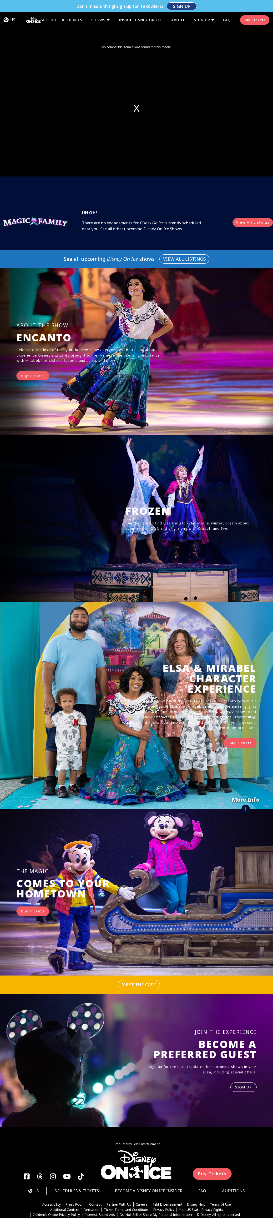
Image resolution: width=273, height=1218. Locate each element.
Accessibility (51, 1180)
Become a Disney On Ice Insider (148, 1166)
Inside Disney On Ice (140, 7)
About (178, 7)
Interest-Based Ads (100, 1190)
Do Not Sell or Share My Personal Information (156, 1190)
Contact (95, 1180)
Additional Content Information (74, 1185)
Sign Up (202, 7)
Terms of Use (220, 1180)
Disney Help (196, 1180)
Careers (142, 1180)
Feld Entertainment (167, 1180)
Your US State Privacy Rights (201, 1185)
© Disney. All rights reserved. (219, 1190)
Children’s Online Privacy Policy (56, 1190)
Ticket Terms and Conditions (126, 1185)
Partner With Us (118, 1180)
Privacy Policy (163, 1185)
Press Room (75, 1180)
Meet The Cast (138, 960)
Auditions (233, 1166)
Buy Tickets (254, 7)
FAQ (227, 7)
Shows (98, 7)
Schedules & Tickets (77, 1166)
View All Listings (252, 197)
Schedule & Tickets (61, 7)
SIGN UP (243, 1062)
